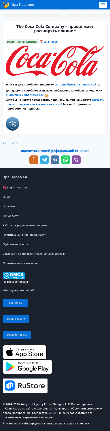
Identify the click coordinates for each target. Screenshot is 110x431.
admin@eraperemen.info (19, 290)
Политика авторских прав (20, 263)
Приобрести (11, 216)
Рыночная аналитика (22, 41)
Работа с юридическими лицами (25, 225)
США (15, 143)
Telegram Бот (15, 302)
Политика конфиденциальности (24, 235)
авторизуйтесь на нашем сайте (77, 84)
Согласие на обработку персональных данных (34, 254)
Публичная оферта (15, 244)
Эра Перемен (15, 177)
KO (5, 143)
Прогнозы (9, 206)
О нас (6, 197)
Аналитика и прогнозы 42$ (24, 95)
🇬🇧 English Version (15, 187)
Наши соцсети (16, 318)
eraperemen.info (45, 408)
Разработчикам (17, 334)
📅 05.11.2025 (48, 41)
